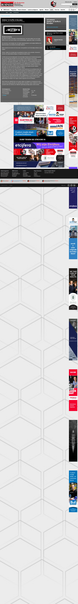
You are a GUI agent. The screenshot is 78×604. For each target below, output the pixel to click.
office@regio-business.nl (55, 48)
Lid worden (25, 173)
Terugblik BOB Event (16, 173)
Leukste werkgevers (33, 9)
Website (4, 95)
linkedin (74, 185)
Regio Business (12, 4)
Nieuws (47, 9)
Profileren (75, 1)
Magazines (13, 9)
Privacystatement (37, 176)
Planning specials (4, 176)
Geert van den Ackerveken (52, 27)
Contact (35, 173)
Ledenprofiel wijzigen (27, 176)
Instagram (71, 185)
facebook (68, 185)
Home (1, 9)
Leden (51, 9)
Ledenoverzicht (26, 172)
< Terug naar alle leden (5, 15)
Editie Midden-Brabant (5, 172)
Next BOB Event (15, 172)
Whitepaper (14, 176)
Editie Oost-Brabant (4, 173)
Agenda (41, 9)
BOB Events (6, 9)
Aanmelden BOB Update (49, 172)
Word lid (63, 9)
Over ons (57, 9)
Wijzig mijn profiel (68, 1)
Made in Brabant (22, 9)
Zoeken (74, 4)
